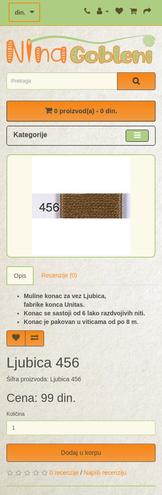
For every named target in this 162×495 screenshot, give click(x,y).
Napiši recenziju (105, 472)
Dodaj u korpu (81, 452)
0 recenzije (64, 472)
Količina (15, 414)
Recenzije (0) (59, 275)
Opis (20, 275)
